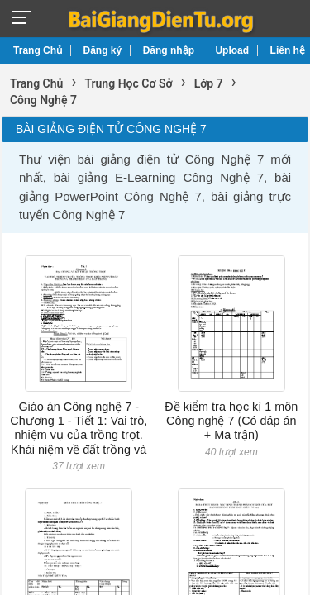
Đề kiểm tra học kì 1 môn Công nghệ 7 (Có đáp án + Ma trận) (231, 421)
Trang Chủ (37, 50)
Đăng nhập (168, 50)
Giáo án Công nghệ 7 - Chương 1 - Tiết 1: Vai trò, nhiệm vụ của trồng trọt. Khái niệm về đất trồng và (78, 428)
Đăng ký (102, 50)
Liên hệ (287, 50)
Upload (232, 50)
